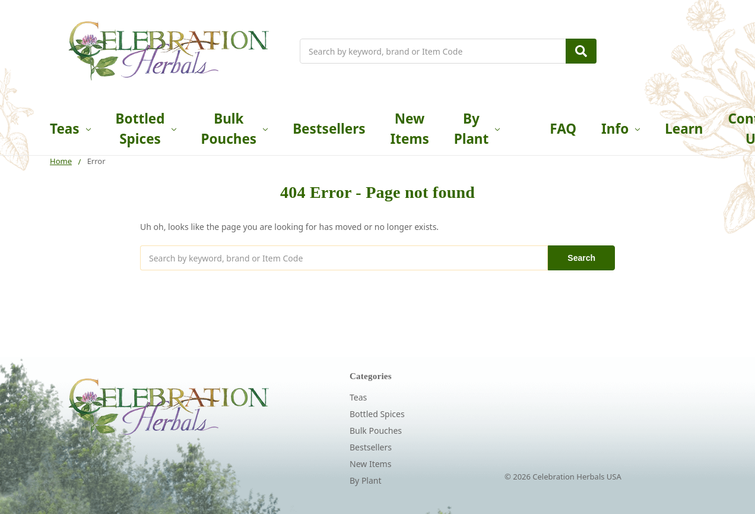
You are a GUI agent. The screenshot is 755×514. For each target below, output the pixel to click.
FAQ (563, 128)
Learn (684, 128)
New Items (410, 128)
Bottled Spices (146, 128)
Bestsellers (329, 128)
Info (620, 128)
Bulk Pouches (234, 128)
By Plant (477, 128)
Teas (70, 128)
